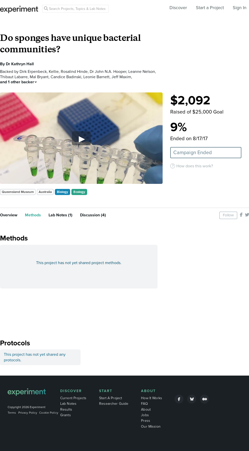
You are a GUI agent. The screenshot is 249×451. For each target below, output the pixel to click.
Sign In (239, 7)
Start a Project (210, 7)
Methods (33, 215)
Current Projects (73, 398)
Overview (8, 215)
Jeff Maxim (121, 76)
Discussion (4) (93, 215)
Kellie (54, 71)
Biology (62, 192)
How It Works (151, 398)
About (148, 391)
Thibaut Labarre (14, 76)
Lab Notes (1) (60, 215)
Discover (178, 7)
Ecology (79, 192)
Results (66, 409)
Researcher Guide (113, 403)
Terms (12, 412)
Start (105, 391)
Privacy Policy (27, 412)
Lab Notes (68, 403)
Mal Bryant (39, 76)
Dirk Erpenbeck (33, 71)
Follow (228, 215)
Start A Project (110, 398)
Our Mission (151, 426)
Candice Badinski (66, 76)
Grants (65, 415)
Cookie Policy (48, 412)
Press (145, 420)
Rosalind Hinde (74, 71)
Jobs (145, 415)
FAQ (144, 403)
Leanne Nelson (141, 71)
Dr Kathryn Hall (20, 64)
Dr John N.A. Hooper (108, 71)
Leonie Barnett (96, 76)
